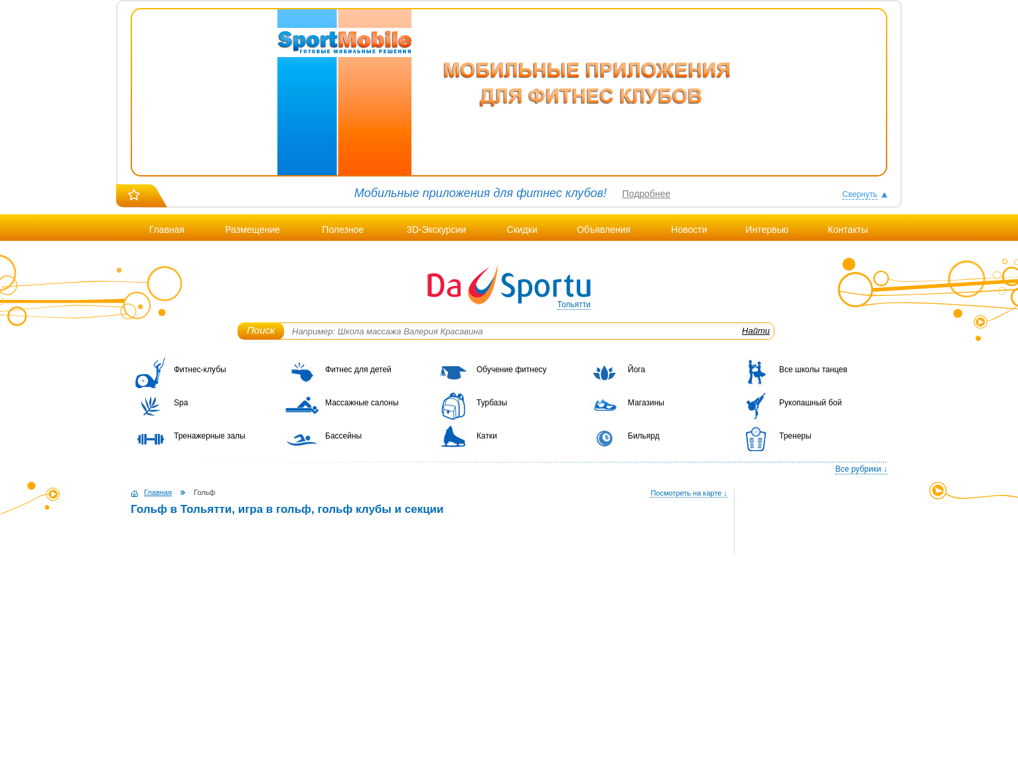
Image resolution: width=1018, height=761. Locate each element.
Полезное (343, 229)
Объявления (603, 229)
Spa (181, 402)
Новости (689, 229)
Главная (166, 229)
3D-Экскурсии (436, 229)
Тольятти (574, 304)
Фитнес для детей (358, 369)
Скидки (522, 229)
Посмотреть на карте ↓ (688, 493)
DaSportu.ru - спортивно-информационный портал (509, 285)
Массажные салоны (362, 402)
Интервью (766, 229)
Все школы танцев (813, 369)
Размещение (252, 229)
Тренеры (795, 436)
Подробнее (646, 193)
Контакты (847, 229)
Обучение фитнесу (511, 369)
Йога (636, 369)
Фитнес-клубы (200, 369)
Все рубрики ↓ (861, 469)
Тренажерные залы (210, 436)
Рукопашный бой (810, 402)
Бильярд (644, 436)
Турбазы (491, 402)
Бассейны (343, 436)
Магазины (646, 402)
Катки (486, 436)
